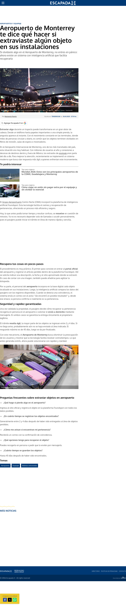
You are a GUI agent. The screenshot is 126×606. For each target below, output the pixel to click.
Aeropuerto (5, 465)
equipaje (63, 153)
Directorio (96, 571)
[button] (3, 3)
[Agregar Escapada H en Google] (14, 123)
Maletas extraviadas (29, 465)
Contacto (122, 571)
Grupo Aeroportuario (12, 202)
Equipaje (16, 465)
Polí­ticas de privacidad (109, 571)
